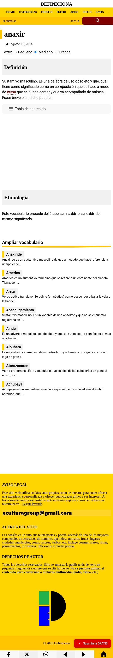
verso (11, 92)
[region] (56, 150)
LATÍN (100, 12)
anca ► (75, 20)
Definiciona (56, 4)
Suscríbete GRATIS (92, 643)
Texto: (7, 52)
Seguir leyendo (32, 504)
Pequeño (25, 52)
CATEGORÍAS (28, 12)
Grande (64, 52)
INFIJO (86, 12)
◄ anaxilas (9, 20)
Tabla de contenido (30, 109)
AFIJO (74, 12)
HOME (10, 12)
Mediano (45, 52)
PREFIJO (47, 12)
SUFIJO (61, 12)
